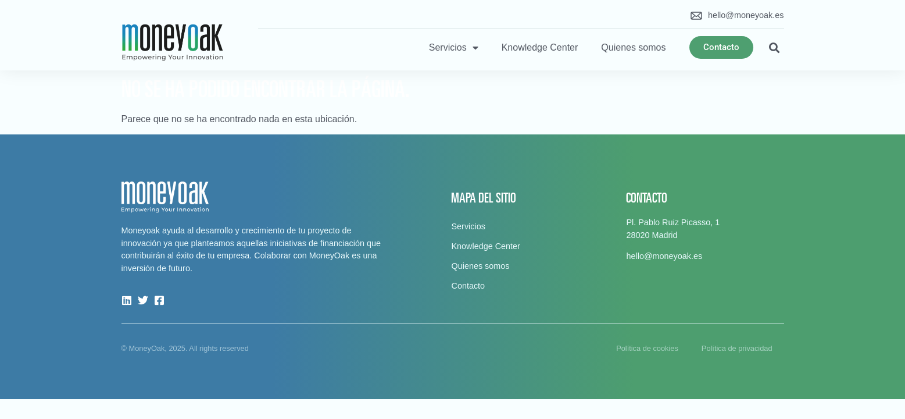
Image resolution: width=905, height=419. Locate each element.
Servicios (453, 47)
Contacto (468, 285)
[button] (774, 47)
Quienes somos (633, 47)
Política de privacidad (737, 348)
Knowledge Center (540, 47)
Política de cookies (647, 348)
